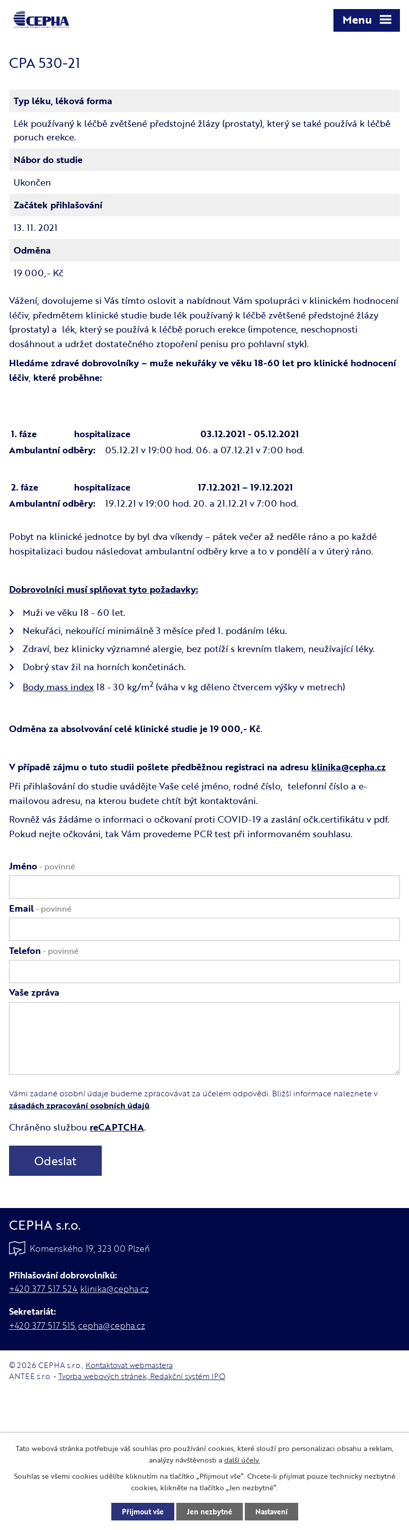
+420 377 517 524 (43, 1288)
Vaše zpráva (34, 992)
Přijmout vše (143, 1511)
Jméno (42, 865)
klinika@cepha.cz (348, 766)
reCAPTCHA (117, 1127)
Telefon (44, 950)
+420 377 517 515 (42, 1325)
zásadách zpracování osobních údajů (79, 1105)
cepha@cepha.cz (111, 1325)
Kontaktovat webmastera (129, 1365)
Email (40, 908)
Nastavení (271, 1511)
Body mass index (58, 686)
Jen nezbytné (209, 1511)
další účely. (242, 1460)
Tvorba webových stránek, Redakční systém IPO (141, 1376)
